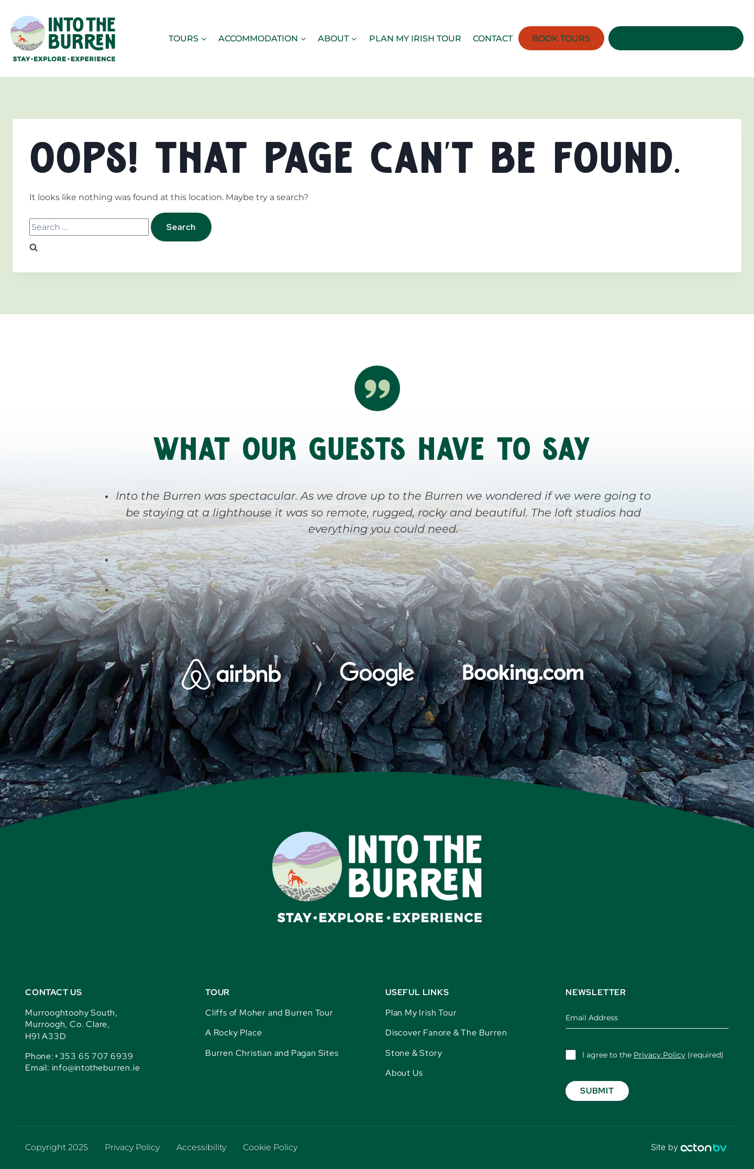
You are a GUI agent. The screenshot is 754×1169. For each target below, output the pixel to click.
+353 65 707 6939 (94, 1056)
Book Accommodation (676, 38)
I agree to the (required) (653, 1055)
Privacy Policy (659, 1055)
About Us (404, 1072)
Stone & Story (413, 1052)
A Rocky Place (233, 1032)
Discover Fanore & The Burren (446, 1032)
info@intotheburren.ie (96, 1067)
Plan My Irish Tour (421, 1012)
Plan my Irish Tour (415, 38)
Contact (493, 38)
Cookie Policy (270, 1147)
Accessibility (201, 1147)
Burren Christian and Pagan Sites (272, 1052)
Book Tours (561, 38)
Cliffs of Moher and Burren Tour (269, 1012)
